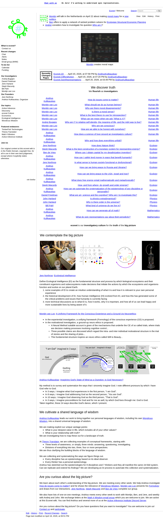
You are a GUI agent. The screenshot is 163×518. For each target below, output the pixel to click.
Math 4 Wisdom (8, 134)
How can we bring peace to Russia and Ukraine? (103, 167)
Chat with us (50, 3)
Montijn (52, 16)
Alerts (4, 57)
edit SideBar (31, 179)
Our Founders (7, 94)
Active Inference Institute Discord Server (126, 500)
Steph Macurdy (8, 86)
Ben (51, 22)
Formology (154, 486)
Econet (112, 11)
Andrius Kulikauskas (10, 99)
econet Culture (8, 113)
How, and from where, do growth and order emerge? (103, 185)
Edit (144, 16)
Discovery (6, 111)
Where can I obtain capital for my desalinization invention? (103, 152)
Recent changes (8, 51)
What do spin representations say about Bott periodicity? (103, 217)
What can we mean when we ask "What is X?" (103, 118)
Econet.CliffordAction (64, 77)
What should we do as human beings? (103, 104)
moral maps (113, 16)
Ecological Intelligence (11, 118)
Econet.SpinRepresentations (67, 79)
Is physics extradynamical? (103, 198)
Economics (6, 116)
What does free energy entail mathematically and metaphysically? (103, 180)
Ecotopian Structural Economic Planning (126, 22)
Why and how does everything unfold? (103, 140)
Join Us (4, 143)
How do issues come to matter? (103, 99)
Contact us (6, 48)
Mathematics (153, 210)
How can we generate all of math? (103, 210)
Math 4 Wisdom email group (101, 497)
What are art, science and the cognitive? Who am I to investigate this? (103, 195)
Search (134, 11)
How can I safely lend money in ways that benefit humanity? (103, 157)
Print (157, 16)
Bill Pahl (5, 89)
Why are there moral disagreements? (103, 108)
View (138, 16)
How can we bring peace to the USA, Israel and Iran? (103, 173)
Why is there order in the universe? (103, 202)
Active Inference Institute (12, 137)
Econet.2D (59, 74)
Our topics (6, 105)
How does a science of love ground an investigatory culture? (103, 134)
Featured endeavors (10, 127)
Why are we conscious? (103, 125)
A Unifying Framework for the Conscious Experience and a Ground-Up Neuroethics (96, 313)
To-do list (5, 65)
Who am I (97, 25)
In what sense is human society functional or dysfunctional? (103, 162)
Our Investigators (9, 76)
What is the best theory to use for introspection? (103, 115)
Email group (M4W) (10, 62)
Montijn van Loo (8, 91)
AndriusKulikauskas (107, 74)
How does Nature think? (103, 145)
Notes (4, 59)
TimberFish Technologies (12, 129)
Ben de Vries (49, 152)
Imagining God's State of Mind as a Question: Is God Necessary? (91, 379)
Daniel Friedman (9, 81)
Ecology (153, 145)
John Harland (7, 84)
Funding (5, 70)
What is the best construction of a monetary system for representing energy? (103, 149)
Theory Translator (9, 132)
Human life (153, 99)
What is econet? (8, 46)
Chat (4, 54)
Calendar (5, 67)
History (150, 16)
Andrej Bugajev (8, 79)
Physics (153, 198)
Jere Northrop (7, 97)
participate (60, 509)
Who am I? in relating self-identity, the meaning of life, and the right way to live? (103, 122)
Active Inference (8, 108)
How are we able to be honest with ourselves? (103, 129)
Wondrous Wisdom (10, 121)
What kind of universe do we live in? (103, 205)
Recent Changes (52, 513)
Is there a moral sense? (103, 111)
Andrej (48, 25)
